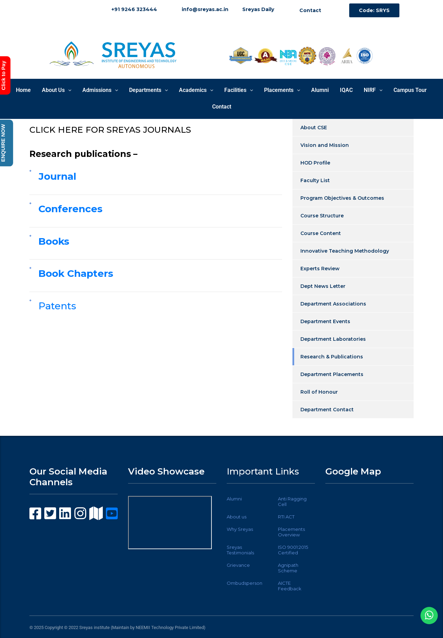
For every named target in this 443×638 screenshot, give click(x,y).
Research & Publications (331, 357)
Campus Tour (410, 90)
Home (23, 90)
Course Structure (322, 216)
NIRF (373, 90)
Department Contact (327, 409)
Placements (282, 90)
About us (236, 516)
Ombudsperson (244, 583)
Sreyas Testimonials (240, 549)
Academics (196, 90)
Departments (148, 90)
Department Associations (333, 304)
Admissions (100, 90)
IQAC (346, 90)
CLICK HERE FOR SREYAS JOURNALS (110, 129)
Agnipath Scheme (288, 567)
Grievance (238, 565)
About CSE (313, 127)
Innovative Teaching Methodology (344, 251)
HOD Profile (315, 163)
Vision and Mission (324, 145)
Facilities (238, 90)
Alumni (320, 90)
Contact (221, 106)
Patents (57, 306)
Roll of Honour (319, 392)
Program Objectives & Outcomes (342, 198)
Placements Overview (291, 531)
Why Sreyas (240, 529)
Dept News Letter (322, 286)
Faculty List (315, 180)
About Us (56, 90)
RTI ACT (286, 516)
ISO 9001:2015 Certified (293, 549)
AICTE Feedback (289, 585)
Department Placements (331, 374)
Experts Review (320, 268)
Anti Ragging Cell (292, 501)
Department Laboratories (333, 339)
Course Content (320, 233)
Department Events (325, 321)
